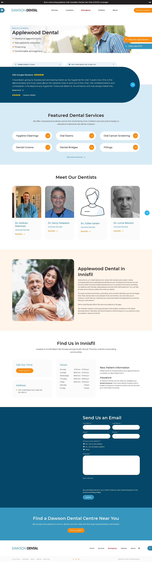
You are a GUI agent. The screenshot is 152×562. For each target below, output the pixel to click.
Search (33, 559)
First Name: (87, 423)
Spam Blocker (88, 478)
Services (101, 548)
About (133, 548)
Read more (16, 90)
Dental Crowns (25, 147)
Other (86, 449)
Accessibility (25, 559)
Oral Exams (66, 135)
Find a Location (76, 530)
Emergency (85, 10)
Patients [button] (101, 10)
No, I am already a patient (93, 447)
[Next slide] (132, 84)
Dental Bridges (69, 147)
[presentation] (97, 487)
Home (91, 548)
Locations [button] (69, 10)
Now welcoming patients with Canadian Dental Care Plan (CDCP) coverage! (76, 2)
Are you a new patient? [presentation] (92, 441)
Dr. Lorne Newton (124, 223)
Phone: (115, 432)
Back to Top (46, 559)
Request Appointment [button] (138, 40)
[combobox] (114, 436)
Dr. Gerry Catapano (58, 223)
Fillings (108, 147)
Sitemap (38, 559)
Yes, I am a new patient (92, 444)
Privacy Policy (95, 492)
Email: (85, 432)
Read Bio (18, 234)
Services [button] (54, 10)
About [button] (115, 10)
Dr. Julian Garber (90, 223)
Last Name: (117, 423)
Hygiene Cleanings (27, 135)
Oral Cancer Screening (117, 135)
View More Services (75, 157)
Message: (87, 454)
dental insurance (106, 383)
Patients (124, 548)
